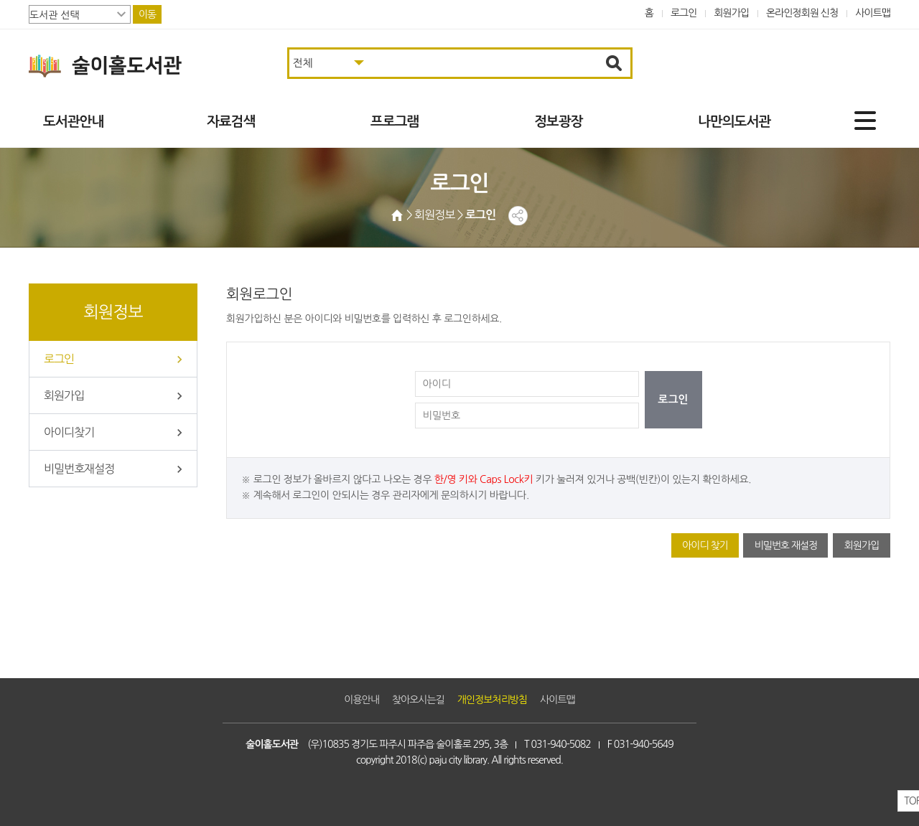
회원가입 (731, 13)
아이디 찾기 (705, 545)
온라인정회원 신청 (802, 13)
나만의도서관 (734, 121)
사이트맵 (872, 13)
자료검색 (231, 121)
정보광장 (558, 121)
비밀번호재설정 (79, 468)
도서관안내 (73, 121)
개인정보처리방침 (492, 700)
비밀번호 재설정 (785, 545)
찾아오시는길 (418, 700)
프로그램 (394, 121)
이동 (147, 14)
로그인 (684, 13)
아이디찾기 (69, 432)
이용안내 (361, 700)
